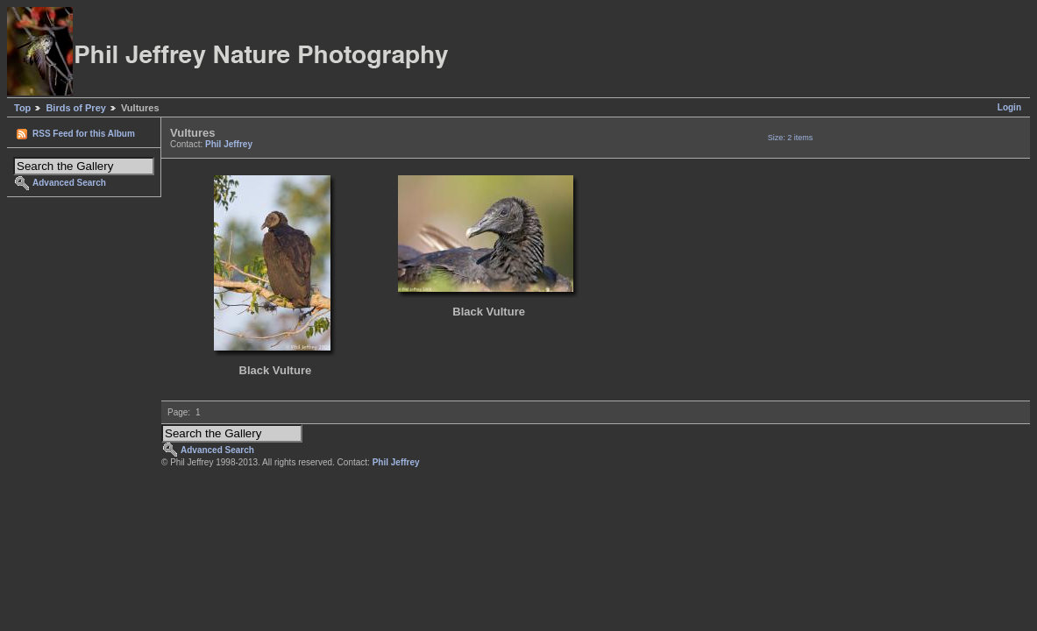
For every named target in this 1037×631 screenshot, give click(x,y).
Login (1009, 107)
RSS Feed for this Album (83, 133)
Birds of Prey (75, 108)
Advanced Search (69, 183)
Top (22, 108)
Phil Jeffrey (228, 144)
